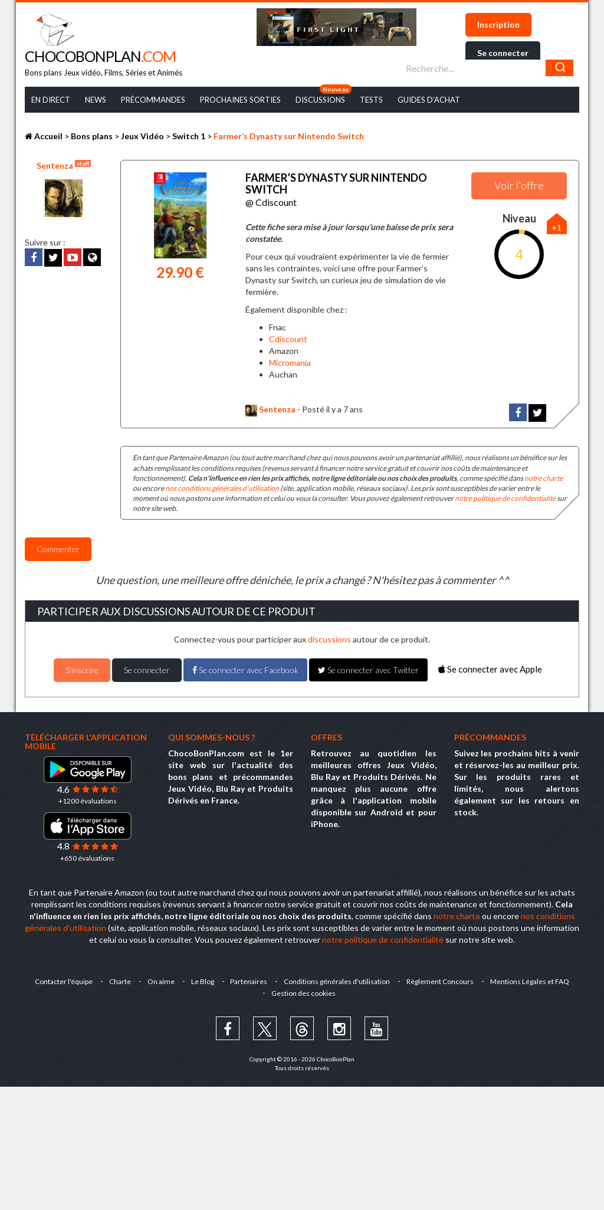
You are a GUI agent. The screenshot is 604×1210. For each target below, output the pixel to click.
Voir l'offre (519, 185)
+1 (557, 227)
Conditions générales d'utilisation (337, 981)
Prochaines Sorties (240, 99)
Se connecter (502, 53)
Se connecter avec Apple (490, 669)
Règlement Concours (440, 981)
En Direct (50, 99)
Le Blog (202, 981)
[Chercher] (559, 68)
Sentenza (64, 165)
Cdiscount (288, 339)
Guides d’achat (429, 99)
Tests (371, 99)
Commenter (58, 549)
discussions (329, 639)
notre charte (543, 478)
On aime (161, 981)
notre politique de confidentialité (505, 498)
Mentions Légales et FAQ (530, 981)
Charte (120, 981)
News (95, 99)
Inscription (498, 24)
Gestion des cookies (303, 993)
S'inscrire (82, 670)
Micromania (290, 363)
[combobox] (488, 68)
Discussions (320, 99)
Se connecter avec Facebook (245, 670)
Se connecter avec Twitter (368, 670)
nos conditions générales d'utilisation (222, 488)
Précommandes (153, 99)
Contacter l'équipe (64, 981)
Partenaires (249, 981)
